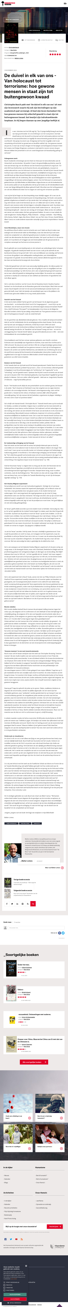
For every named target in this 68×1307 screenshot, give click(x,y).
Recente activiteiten (10, 1204)
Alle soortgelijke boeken (32, 1058)
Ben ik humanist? (41, 1172)
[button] (15, 1302)
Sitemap (40, 1301)
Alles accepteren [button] (15, 1294)
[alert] (15, 1284)
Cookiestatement (32, 1301)
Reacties (61, 40)
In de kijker (7, 1197)
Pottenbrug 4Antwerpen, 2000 (16, 1287)
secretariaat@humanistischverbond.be (23, 1279)
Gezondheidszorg (41, 1204)
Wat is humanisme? (42, 1175)
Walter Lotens (19, 58)
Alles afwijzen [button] (15, 1299)
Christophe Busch (14, 47)
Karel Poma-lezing (10, 1215)
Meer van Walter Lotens (52, 867)
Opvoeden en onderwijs (43, 1201)
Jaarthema (39, 1197)
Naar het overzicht (12, 19)
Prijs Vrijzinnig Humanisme (12, 1208)
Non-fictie (14, 50)
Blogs (5, 1179)
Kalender (6, 1175)
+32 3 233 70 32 (16, 1271)
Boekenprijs (7, 1211)
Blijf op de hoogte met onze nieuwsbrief (33, 1223)
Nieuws (6, 1172)
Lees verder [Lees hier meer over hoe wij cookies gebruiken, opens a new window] (14, 1279)
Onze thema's (40, 1179)
